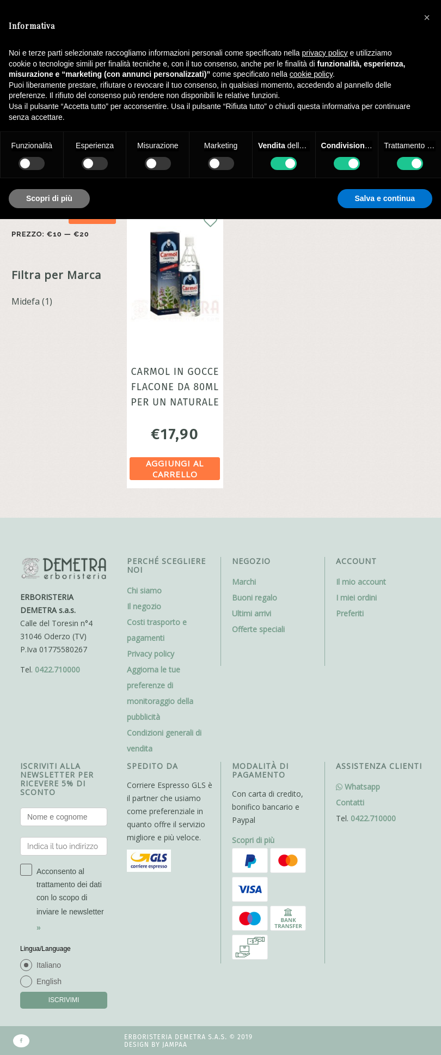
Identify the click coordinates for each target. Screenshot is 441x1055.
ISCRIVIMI (63, 1000)
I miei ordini (356, 597)
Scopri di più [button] (49, 198)
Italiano (48, 965)
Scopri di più (253, 840)
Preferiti (350, 613)
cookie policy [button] (311, 74)
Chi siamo (144, 590)
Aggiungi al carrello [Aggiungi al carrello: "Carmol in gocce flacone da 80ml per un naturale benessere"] (175, 469)
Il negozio (144, 606)
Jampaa (174, 1044)
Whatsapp (358, 786)
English (49, 981)
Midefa (25, 301)
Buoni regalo (254, 597)
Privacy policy (150, 653)
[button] (427, 17)
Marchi (244, 582)
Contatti (350, 802)
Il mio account (361, 582)
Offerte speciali (258, 629)
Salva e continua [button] (385, 198)
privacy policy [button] (325, 52)
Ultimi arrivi (251, 613)
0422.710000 (57, 669)
